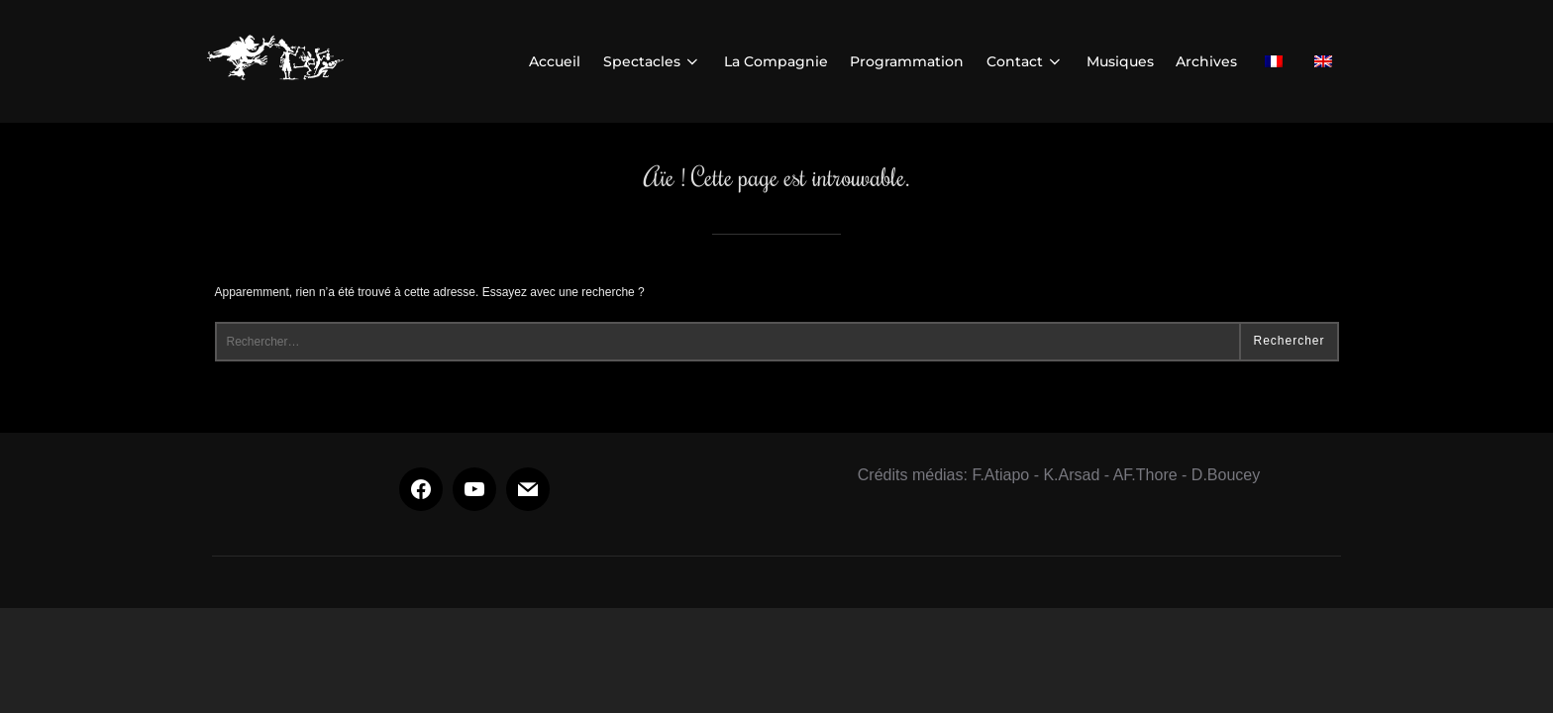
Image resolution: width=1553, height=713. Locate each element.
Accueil (554, 61)
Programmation (907, 61)
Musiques (1120, 61)
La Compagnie (776, 61)
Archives (1206, 61)
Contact (1025, 61)
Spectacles (652, 61)
